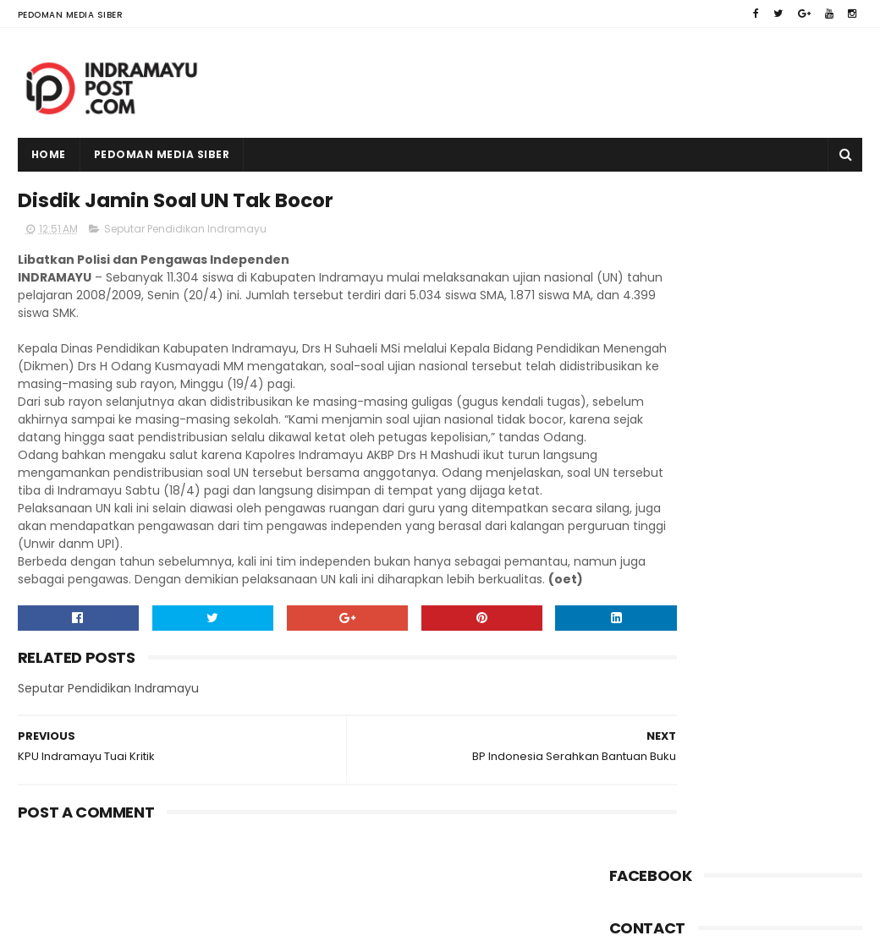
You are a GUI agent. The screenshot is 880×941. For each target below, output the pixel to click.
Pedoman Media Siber (71, 14)
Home (48, 154)
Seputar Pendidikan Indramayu (185, 234)
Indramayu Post (124, 920)
